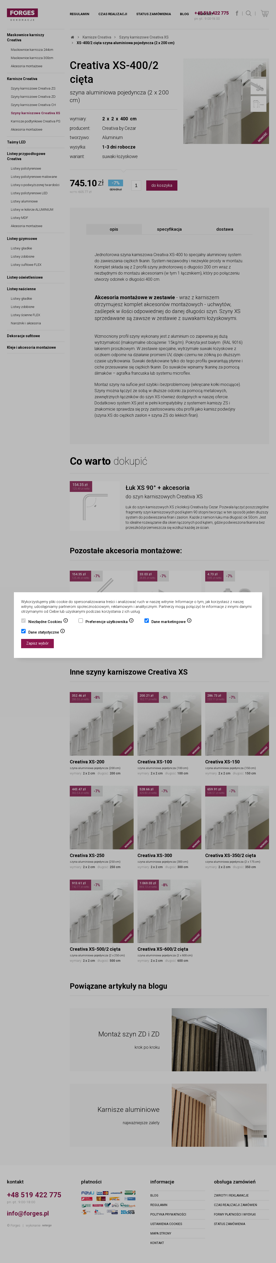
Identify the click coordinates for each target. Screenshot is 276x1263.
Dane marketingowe (171, 622)
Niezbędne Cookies (48, 622)
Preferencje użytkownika (109, 622)
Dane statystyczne (46, 632)
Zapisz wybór (37, 643)
